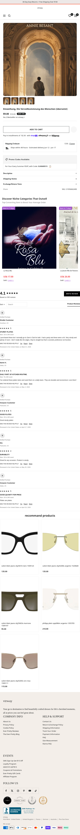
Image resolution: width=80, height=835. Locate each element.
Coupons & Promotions (12, 770)
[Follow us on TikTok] (36, 791)
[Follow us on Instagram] (18, 791)
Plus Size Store (64, 819)
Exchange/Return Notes (12, 184)
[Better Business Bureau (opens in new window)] (19, 810)
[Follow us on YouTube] (30, 791)
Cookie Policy (8, 728)
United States (15, 819)
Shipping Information (51, 728)
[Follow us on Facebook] (6, 791)
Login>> (11, 280)
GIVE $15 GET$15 (10, 767)
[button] (74, 129)
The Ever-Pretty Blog (11, 734)
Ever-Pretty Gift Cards (11, 773)
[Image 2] (15, 101)
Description (7, 173)
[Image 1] (7, 101)
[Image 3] (23, 101)
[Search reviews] (17, 304)
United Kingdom (27, 819)
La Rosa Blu (7, 271)
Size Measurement (50, 740)
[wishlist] (69, 15)
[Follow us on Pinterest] (24, 791)
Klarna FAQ (47, 744)
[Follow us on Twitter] (12, 791)
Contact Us (47, 721)
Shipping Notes (10, 179)
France (38, 819)
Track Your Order (49, 731)
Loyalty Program (9, 764)
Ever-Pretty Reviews (11, 731)
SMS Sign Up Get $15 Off (13, 761)
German (45, 819)
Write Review (72, 294)
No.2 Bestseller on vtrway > (14, 117)
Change (72, 144)
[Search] (9, 16)
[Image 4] (31, 101)
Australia (54, 819)
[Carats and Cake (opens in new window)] (19, 800)
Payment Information (51, 734)
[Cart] (75, 15)
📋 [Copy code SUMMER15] (50, 166)
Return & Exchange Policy (53, 725)
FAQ (44, 737)
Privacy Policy (8, 725)
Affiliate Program (10, 776)
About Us (7, 721)
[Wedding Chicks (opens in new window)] (7, 800)
